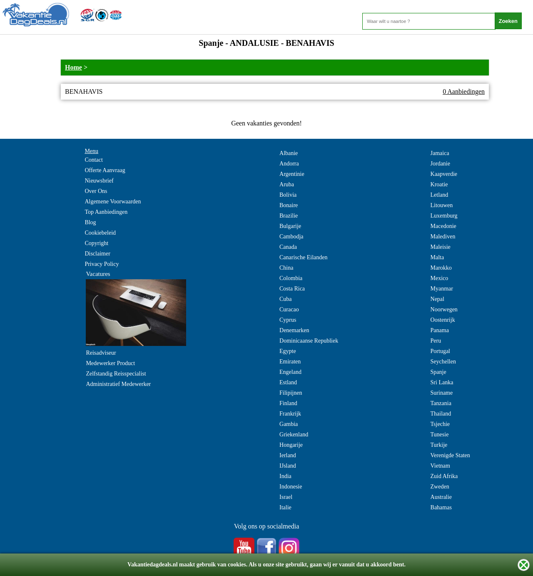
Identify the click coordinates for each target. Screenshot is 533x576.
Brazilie (288, 216)
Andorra (289, 163)
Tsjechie (440, 424)
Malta (437, 257)
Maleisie (441, 247)
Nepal (437, 299)
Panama (440, 330)
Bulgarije (290, 226)
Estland (288, 382)
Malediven (443, 236)
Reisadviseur (101, 353)
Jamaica (440, 153)
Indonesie (290, 486)
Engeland (290, 372)
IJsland (287, 466)
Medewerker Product (110, 363)
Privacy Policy (102, 264)
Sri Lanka (442, 382)
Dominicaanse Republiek (308, 341)
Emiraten (290, 361)
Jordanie (440, 163)
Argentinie (291, 174)
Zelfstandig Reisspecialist (116, 374)
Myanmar (442, 288)
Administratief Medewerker (118, 384)
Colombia (290, 278)
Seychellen (443, 361)
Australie (441, 497)
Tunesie (440, 434)
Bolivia (287, 195)
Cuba (285, 299)
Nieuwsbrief (99, 181)
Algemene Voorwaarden (113, 201)
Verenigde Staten (450, 455)
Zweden (440, 486)
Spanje (438, 372)
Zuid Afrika (444, 476)
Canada (288, 247)
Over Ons (96, 191)
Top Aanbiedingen (106, 212)
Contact (94, 160)
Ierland (287, 455)
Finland (288, 403)
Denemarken (294, 330)
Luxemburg (444, 216)
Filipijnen (290, 393)
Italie (285, 507)
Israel (285, 497)
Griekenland (293, 434)
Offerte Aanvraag (105, 170)
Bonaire (288, 205)
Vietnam (440, 466)
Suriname (442, 393)
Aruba (286, 184)
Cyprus (287, 320)
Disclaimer (97, 253)
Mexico (439, 278)
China (286, 268)
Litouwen (442, 205)
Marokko (441, 268)
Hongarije (291, 445)
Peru (436, 341)
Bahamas (441, 507)
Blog (90, 222)
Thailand (441, 414)
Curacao (289, 309)
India (285, 476)
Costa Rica (292, 288)
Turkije (439, 445)
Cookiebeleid (100, 233)
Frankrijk (290, 414)
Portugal (440, 351)
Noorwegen (444, 309)
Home (73, 67)
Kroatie (439, 184)
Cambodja (291, 236)
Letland (439, 195)
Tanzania (441, 403)
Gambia (288, 424)
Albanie (288, 153)
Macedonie (443, 226)
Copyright (96, 243)
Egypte (287, 351)
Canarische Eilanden (303, 257)
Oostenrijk (443, 320)
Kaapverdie (444, 174)
